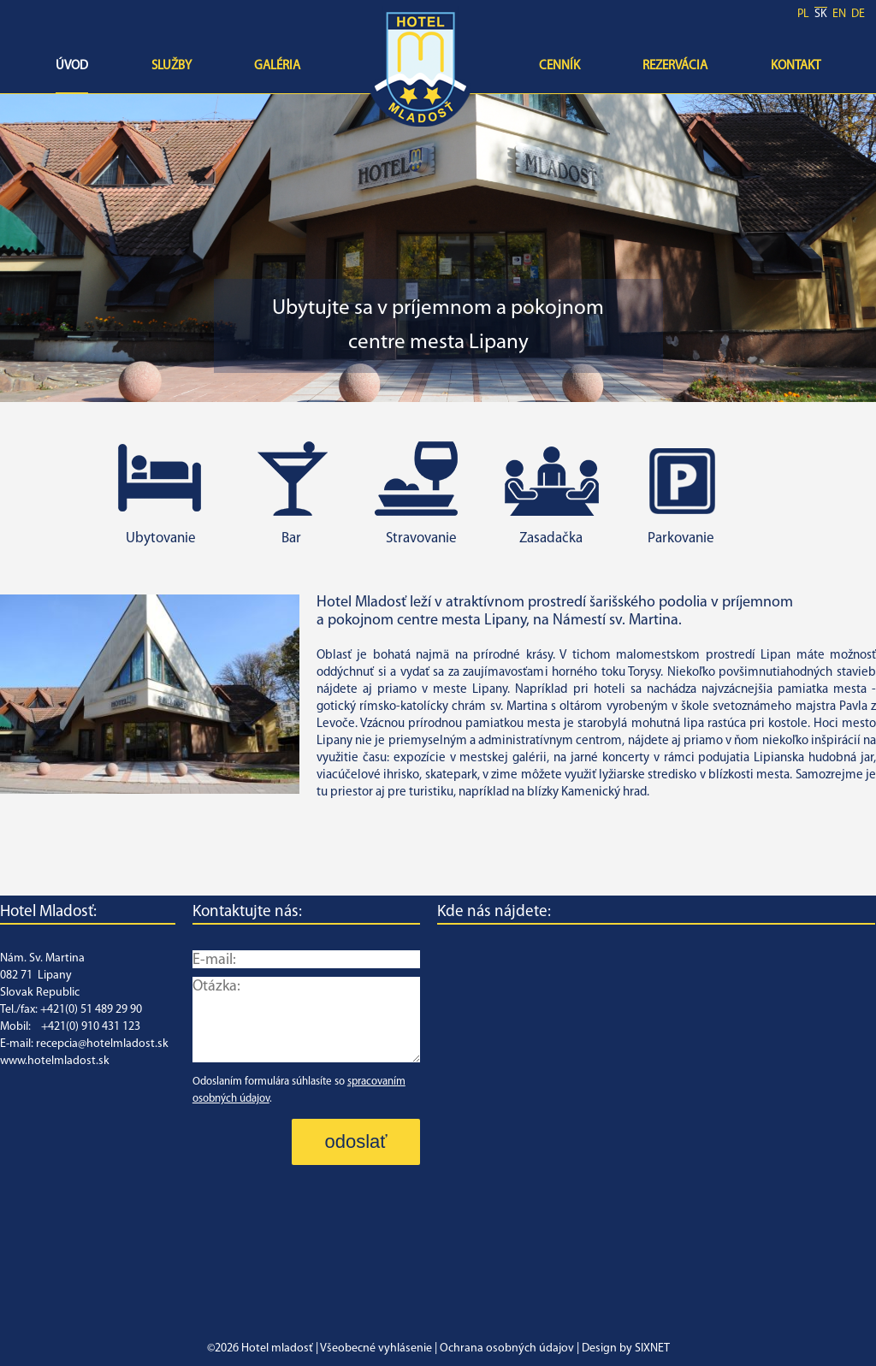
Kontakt (795, 66)
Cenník (559, 66)
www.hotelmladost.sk (55, 1061)
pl (803, 14)
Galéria (277, 66)
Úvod (72, 66)
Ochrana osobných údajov (507, 1348)
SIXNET (652, 1348)
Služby (171, 66)
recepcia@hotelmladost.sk (102, 1044)
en (839, 14)
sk (820, 14)
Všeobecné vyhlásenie (376, 1348)
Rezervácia (674, 66)
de (858, 14)
